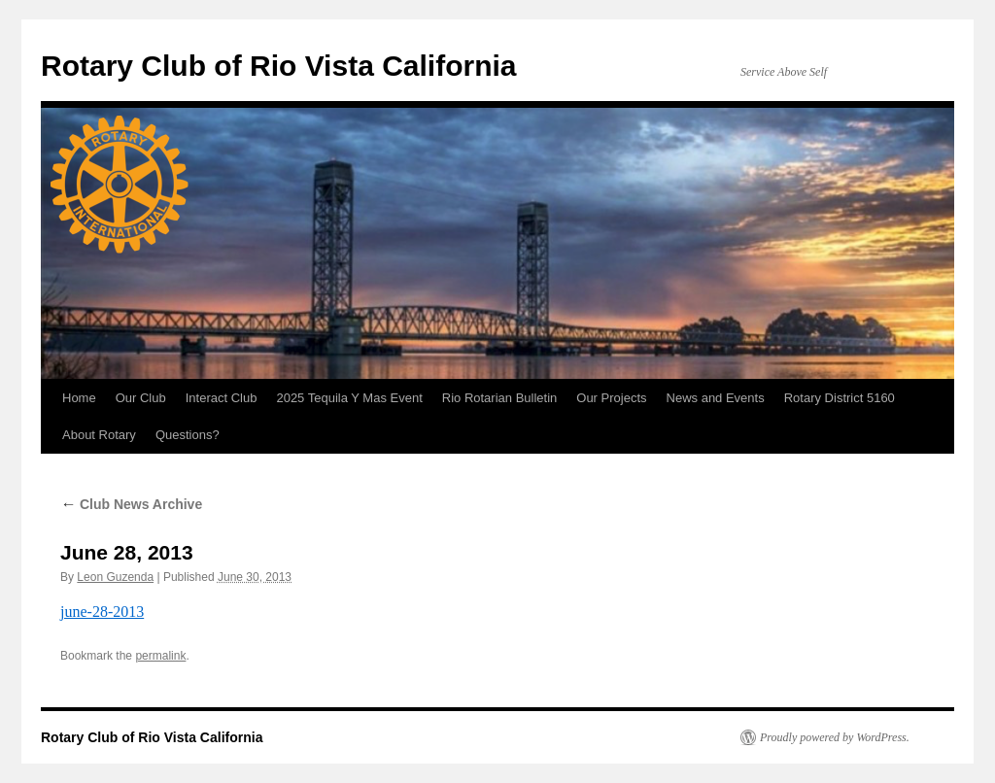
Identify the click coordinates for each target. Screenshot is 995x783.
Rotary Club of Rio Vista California (279, 66)
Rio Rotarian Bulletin (500, 398)
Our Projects (611, 398)
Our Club (141, 398)
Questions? (187, 434)
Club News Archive (131, 504)
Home (79, 398)
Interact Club (221, 398)
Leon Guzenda (115, 577)
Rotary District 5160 (839, 398)
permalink (160, 656)
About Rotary (99, 434)
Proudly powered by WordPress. (834, 737)
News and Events (716, 398)
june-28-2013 (102, 611)
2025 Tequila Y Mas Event (349, 398)
